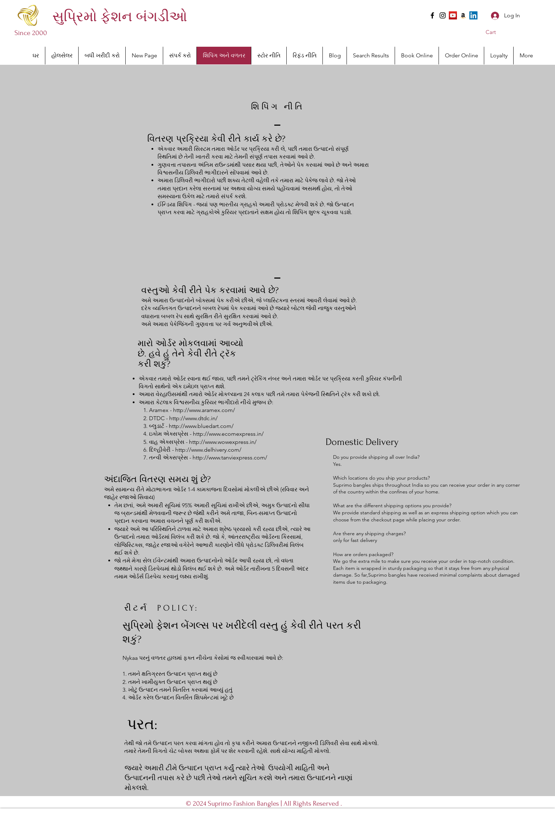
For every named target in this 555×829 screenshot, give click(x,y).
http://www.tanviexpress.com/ (230, 457)
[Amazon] (463, 15)
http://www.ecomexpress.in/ (228, 433)
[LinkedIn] (473, 15)
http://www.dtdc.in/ (193, 418)
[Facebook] (432, 15)
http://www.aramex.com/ (204, 410)
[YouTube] (453, 15)
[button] (496, 32)
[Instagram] (443, 15)
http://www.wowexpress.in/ (223, 442)
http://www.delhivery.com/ (208, 449)
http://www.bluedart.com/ (201, 426)
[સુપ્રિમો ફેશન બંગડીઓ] (119, 17)
